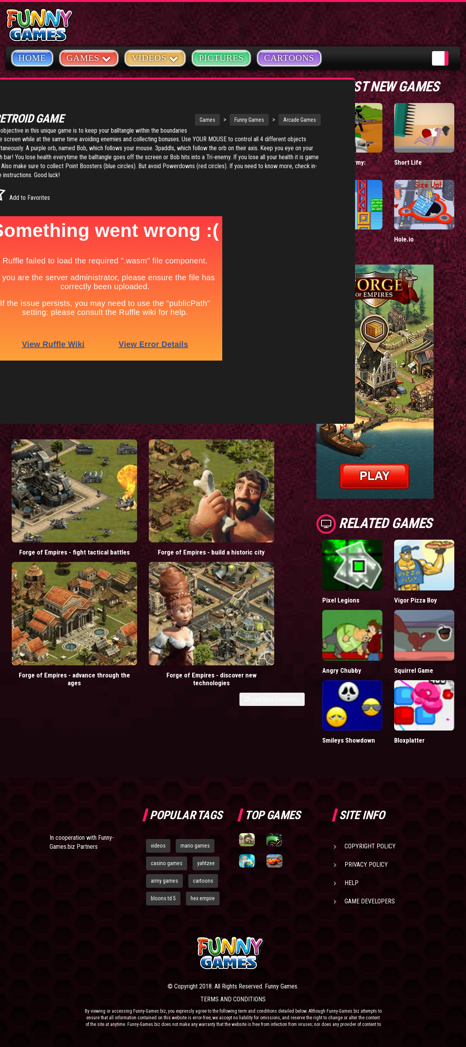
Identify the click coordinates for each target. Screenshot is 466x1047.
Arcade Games (249, 120)
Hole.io (404, 239)
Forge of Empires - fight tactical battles (43, 479)
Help (352, 883)
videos (158, 846)
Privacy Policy (366, 864)
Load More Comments (272, 507)
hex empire (203, 898)
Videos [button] (155, 57)
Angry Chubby (341, 670)
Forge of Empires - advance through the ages (192, 482)
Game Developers (370, 901)
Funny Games (199, 120)
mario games (195, 846)
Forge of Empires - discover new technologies (267, 482)
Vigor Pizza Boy (415, 600)
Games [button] (88, 57)
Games (157, 120)
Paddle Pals (338, 239)
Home (32, 58)
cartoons (203, 881)
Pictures (221, 58)
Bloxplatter (409, 740)
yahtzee (206, 863)
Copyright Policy (370, 846)
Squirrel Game (413, 670)
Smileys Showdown (348, 740)
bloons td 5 (163, 898)
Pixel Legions (340, 600)
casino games (166, 863)
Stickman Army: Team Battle (344, 166)
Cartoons (289, 58)
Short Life (408, 162)
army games (164, 881)
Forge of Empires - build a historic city (118, 479)
